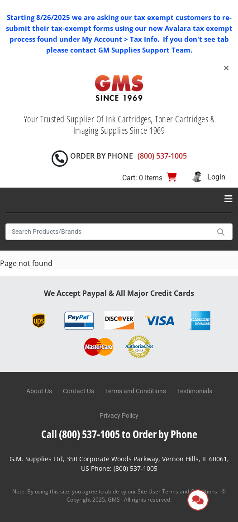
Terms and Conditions (135, 391)
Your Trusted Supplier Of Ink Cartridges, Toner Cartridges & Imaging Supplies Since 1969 (119, 124)
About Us (39, 391)
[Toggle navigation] (228, 198)
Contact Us (78, 391)
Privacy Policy (119, 415)
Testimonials (194, 391)
